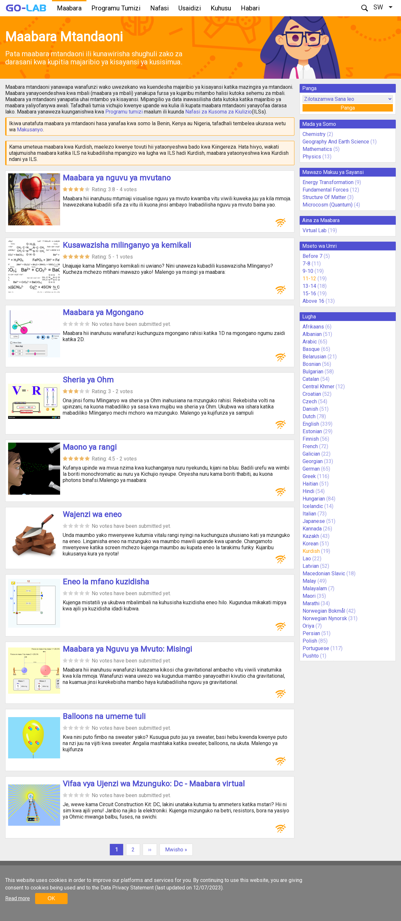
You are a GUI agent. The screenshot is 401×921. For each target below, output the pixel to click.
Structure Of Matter (324, 197)
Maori (309, 596)
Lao (307, 558)
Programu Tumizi (115, 8)
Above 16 (313, 301)
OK (51, 898)
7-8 (306, 263)
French (310, 446)
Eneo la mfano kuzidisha (106, 581)
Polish (310, 641)
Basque (311, 349)
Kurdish (311, 551)
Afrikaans (313, 327)
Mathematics (317, 149)
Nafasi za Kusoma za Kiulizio (218, 112)
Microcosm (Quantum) (328, 205)
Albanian (312, 334)
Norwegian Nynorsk (325, 618)
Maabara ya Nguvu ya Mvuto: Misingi (127, 649)
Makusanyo (30, 130)
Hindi (308, 491)
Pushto (311, 656)
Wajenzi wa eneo (92, 514)
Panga (348, 108)
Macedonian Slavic (324, 573)
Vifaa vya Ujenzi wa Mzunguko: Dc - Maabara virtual (154, 783)
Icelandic (313, 506)
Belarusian (314, 357)
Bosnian (312, 364)
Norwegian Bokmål (324, 611)
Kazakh (311, 536)
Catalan (311, 379)
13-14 (309, 286)
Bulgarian (313, 371)
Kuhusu (221, 8)
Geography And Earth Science (336, 142)
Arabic (310, 342)
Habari (250, 8)
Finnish (311, 439)
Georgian (313, 461)
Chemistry (314, 134)
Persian (311, 633)
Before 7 (312, 256)
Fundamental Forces (326, 190)
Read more (17, 898)
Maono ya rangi (90, 447)
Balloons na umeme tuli (104, 716)
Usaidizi (189, 8)
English (311, 424)
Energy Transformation (328, 182)
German (311, 469)
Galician (311, 454)
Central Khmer (318, 386)
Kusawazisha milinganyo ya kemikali (127, 245)
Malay (309, 581)
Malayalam (315, 588)
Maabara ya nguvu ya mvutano (117, 177)
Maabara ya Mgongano (103, 312)
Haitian (310, 484)
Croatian (312, 394)
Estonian (312, 431)
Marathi (311, 603)
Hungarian (314, 499)
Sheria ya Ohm (88, 379)
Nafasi (159, 8)
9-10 (308, 271)
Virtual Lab (315, 230)
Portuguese (316, 648)
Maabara (69, 8)
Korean (310, 544)
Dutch (309, 416)
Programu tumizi (124, 112)
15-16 (309, 293)
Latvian (311, 566)
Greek (309, 476)
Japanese (314, 521)
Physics (312, 157)
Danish (310, 409)
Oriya (308, 626)
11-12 (309, 278)
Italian (309, 514)
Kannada (312, 529)
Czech (310, 401)
